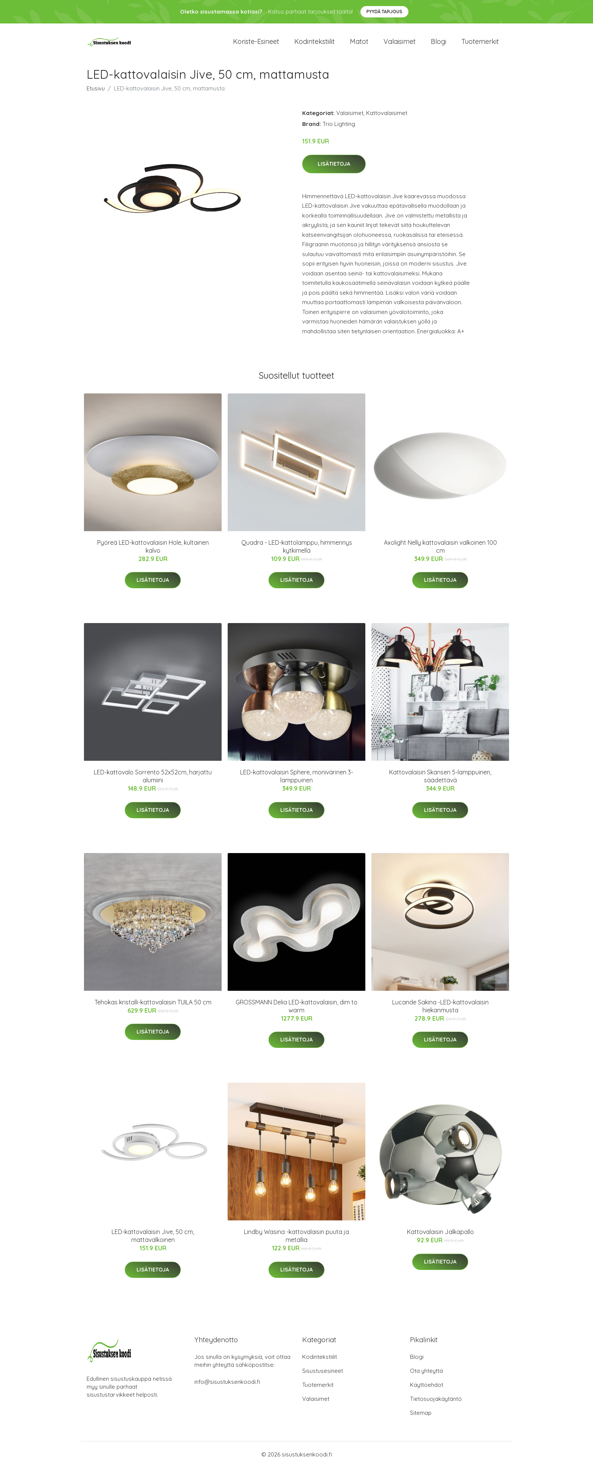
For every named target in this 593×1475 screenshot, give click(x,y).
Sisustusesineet (322, 1378)
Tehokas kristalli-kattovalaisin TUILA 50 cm (153, 1009)
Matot (359, 45)
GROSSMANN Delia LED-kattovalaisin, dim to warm (296, 1013)
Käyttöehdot (426, 1392)
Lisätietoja (334, 171)
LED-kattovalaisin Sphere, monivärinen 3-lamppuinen (296, 783)
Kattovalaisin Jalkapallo (440, 1239)
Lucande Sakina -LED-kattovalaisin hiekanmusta (440, 1013)
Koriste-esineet (256, 45)
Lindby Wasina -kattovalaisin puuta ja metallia (296, 1243)
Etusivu (96, 95)
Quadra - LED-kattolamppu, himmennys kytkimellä (296, 554)
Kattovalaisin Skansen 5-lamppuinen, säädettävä (440, 783)
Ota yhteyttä (426, 1378)
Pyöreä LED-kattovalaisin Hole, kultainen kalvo (153, 554)
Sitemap (421, 1420)
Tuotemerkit (480, 45)
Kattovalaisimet (386, 120)
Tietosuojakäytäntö (436, 1406)
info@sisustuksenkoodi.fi (227, 1389)
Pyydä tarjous (384, 11)
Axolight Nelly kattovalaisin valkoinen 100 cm (440, 554)
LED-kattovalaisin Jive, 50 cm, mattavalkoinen (153, 1243)
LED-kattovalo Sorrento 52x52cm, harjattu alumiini (153, 783)
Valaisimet (399, 45)
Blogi (438, 45)
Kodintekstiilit (314, 45)
